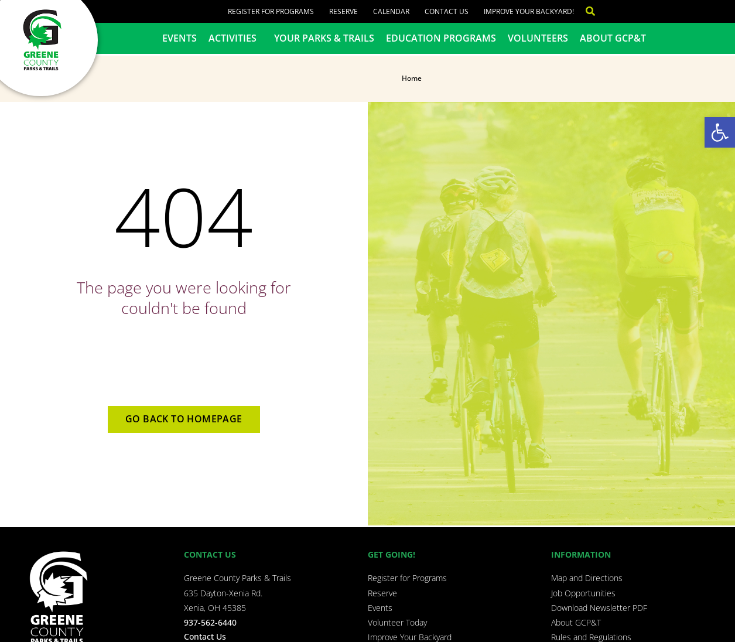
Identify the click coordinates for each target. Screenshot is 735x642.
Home (412, 78)
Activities (235, 38)
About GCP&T (613, 38)
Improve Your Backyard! (529, 11)
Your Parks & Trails (324, 38)
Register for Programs (271, 11)
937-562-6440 (210, 622)
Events (179, 38)
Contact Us (447, 11)
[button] (720, 132)
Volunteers (538, 38)
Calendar (391, 11)
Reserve (343, 11)
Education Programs (441, 38)
